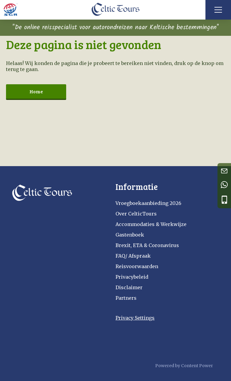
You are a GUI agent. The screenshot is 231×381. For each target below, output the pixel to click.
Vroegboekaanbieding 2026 (148, 203)
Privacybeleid (132, 277)
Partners (126, 298)
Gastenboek (130, 235)
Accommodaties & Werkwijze (151, 224)
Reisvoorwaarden (137, 266)
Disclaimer (129, 287)
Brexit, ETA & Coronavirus (147, 245)
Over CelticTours (136, 214)
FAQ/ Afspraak (133, 256)
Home (36, 91)
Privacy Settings (135, 318)
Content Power (197, 365)
